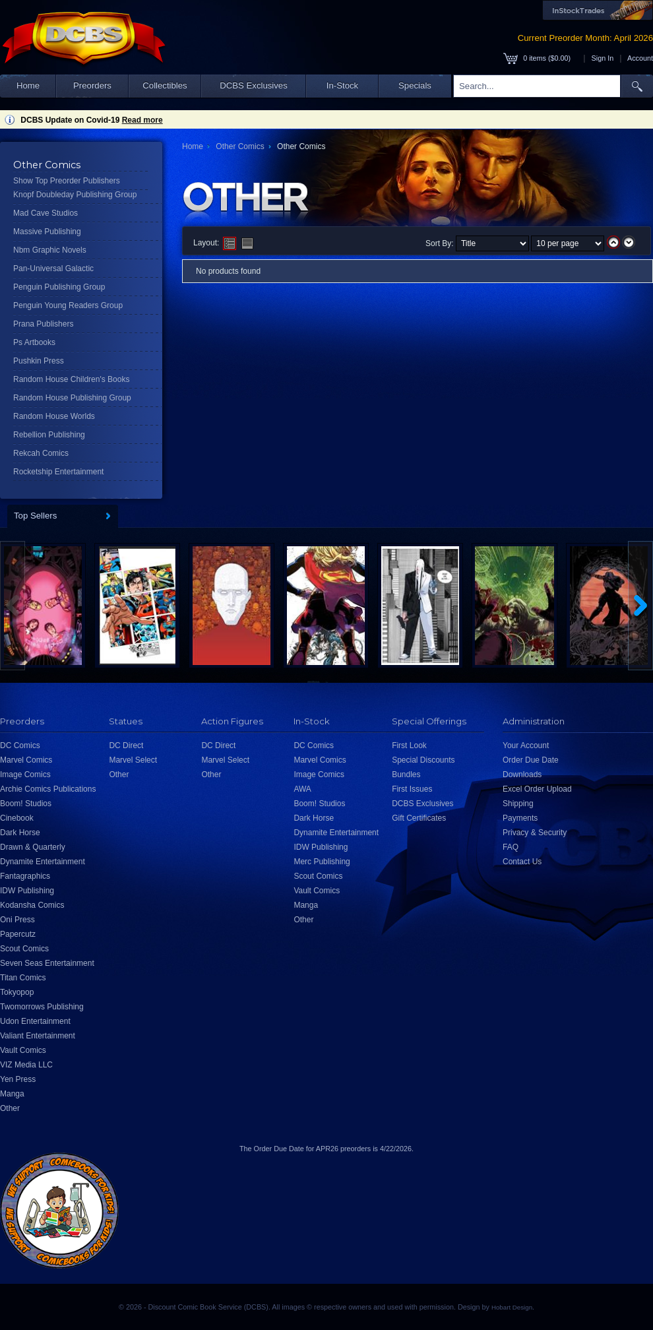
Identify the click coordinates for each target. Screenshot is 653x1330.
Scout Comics (24, 948)
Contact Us (522, 861)
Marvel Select (133, 760)
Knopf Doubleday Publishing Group (75, 194)
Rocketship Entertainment (58, 471)
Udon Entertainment (35, 1021)
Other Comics (240, 146)
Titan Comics (23, 977)
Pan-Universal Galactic (53, 268)
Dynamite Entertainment (42, 861)
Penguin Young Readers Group (68, 305)
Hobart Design (511, 1307)
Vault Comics (23, 1050)
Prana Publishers (43, 324)
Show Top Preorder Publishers (66, 180)
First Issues (412, 789)
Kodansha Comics (32, 905)
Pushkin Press (38, 360)
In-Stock (342, 85)
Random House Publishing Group (72, 397)
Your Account (526, 745)
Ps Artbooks (34, 342)
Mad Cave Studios (45, 213)
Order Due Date (531, 760)
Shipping (518, 803)
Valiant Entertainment (37, 1035)
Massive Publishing (47, 231)
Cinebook (17, 818)
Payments (520, 818)
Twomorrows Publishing (42, 1006)
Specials (414, 85)
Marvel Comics (26, 760)
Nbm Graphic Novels (49, 250)
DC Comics (20, 745)
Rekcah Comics (41, 453)
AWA (302, 789)
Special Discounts (423, 760)
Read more (142, 120)
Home (28, 85)
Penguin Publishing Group (59, 287)
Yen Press (18, 1079)
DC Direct (126, 745)
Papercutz (18, 934)
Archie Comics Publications (48, 789)
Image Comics (25, 774)
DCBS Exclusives (254, 85)
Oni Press (17, 919)
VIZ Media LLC (26, 1064)
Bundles (406, 774)
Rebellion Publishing (49, 434)
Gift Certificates (419, 818)
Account (640, 58)
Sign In (603, 58)
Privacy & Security (535, 832)
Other (10, 1108)
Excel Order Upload (537, 789)
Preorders (92, 85)
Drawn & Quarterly (32, 847)
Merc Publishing (322, 861)
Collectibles (164, 85)
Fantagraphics (25, 876)
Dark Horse (20, 832)
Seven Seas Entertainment (47, 963)
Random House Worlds (54, 416)
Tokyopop (17, 992)
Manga (12, 1093)
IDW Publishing (27, 890)
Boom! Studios (25, 803)
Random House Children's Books (71, 379)
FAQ (510, 847)
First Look (409, 745)
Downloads (522, 774)
